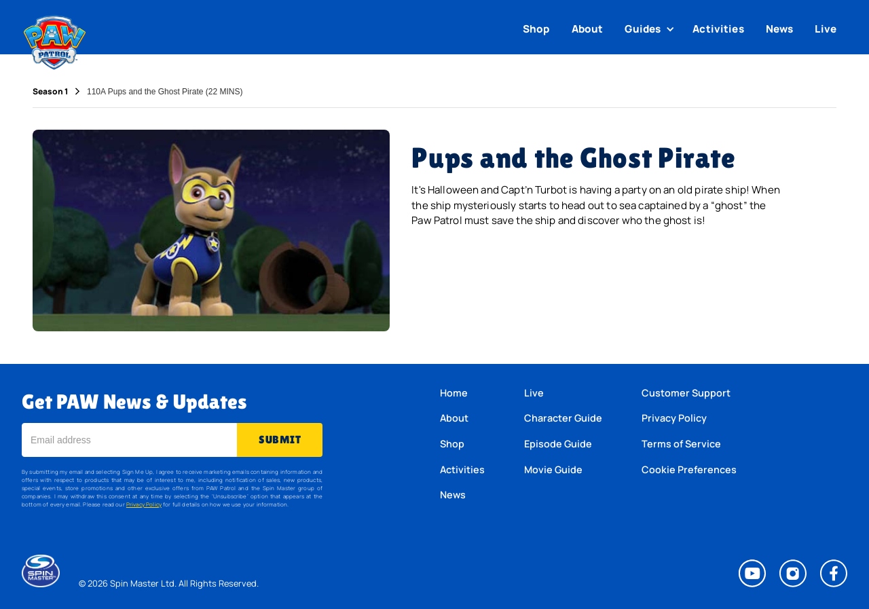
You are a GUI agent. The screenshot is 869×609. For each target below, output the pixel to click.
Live (825, 29)
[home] (55, 39)
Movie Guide (553, 469)
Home (454, 392)
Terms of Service (681, 443)
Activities (718, 29)
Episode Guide (558, 443)
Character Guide (563, 417)
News (780, 29)
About (588, 29)
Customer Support (686, 392)
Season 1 (50, 91)
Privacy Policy (144, 504)
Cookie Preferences (689, 469)
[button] (651, 29)
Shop (536, 29)
